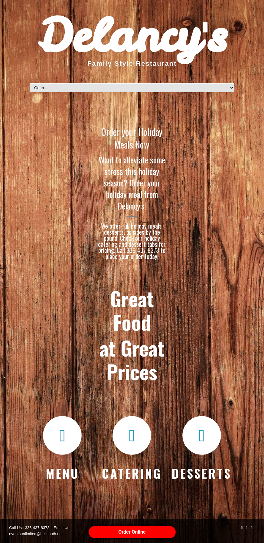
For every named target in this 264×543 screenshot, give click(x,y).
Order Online (131, 532)
